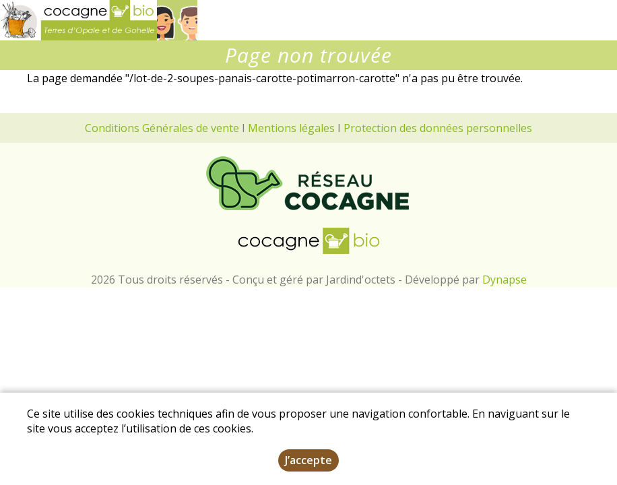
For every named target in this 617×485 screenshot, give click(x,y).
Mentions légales (291, 128)
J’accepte (308, 460)
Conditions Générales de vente (162, 128)
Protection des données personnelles (438, 128)
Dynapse (504, 279)
